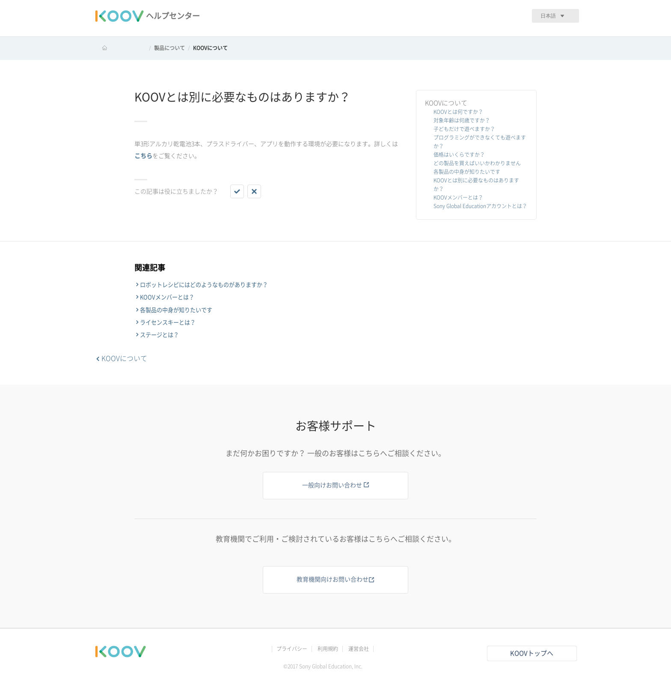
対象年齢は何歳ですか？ (461, 120)
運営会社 (358, 648)
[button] (237, 191)
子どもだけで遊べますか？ (464, 128)
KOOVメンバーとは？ (458, 197)
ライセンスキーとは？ (168, 322)
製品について (169, 48)
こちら (143, 156)
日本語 (548, 15)
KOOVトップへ (531, 653)
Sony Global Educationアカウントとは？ (480, 206)
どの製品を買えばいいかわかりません (477, 163)
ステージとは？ (159, 335)
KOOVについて (210, 48)
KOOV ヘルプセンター (120, 48)
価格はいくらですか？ (459, 154)
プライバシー (291, 648)
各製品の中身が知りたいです (466, 171)
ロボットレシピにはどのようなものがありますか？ (204, 285)
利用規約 (328, 648)
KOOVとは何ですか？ (458, 111)
